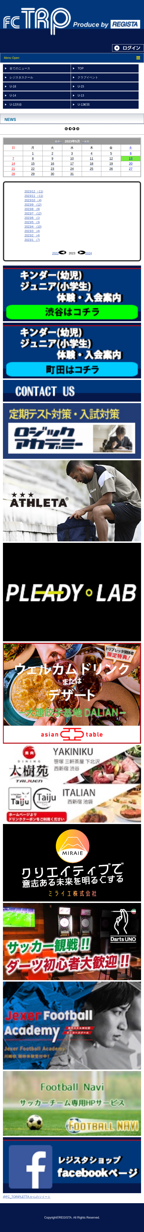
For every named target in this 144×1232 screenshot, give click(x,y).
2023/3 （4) (32, 231)
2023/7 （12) (33, 213)
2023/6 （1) (32, 218)
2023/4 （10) (33, 226)
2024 (88, 253)
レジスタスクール (21, 77)
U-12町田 (84, 104)
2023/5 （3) (32, 222)
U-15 (81, 86)
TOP (80, 68)
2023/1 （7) (32, 240)
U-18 (13, 86)
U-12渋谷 (16, 104)
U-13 (81, 95)
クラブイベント (88, 77)
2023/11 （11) (34, 196)
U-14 (13, 95)
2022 (55, 253)
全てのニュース (20, 68)
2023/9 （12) (33, 204)
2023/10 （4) (33, 200)
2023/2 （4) (32, 235)
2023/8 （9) (32, 209)
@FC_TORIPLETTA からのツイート (27, 1197)
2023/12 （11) (34, 191)
